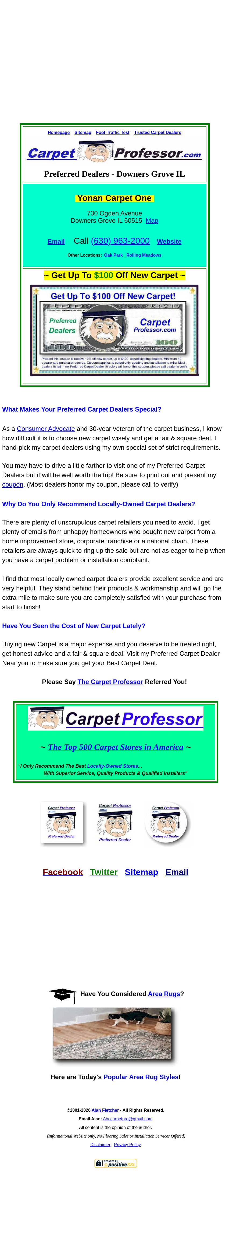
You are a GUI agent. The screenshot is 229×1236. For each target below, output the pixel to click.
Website (169, 241)
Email (56, 241)
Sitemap (82, 132)
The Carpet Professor (110, 681)
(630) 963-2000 (120, 241)
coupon (12, 484)
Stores (130, 766)
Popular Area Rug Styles (140, 1077)
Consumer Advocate (46, 428)
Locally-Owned (105, 766)
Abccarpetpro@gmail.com (127, 1119)
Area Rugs (164, 993)
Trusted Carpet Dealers (157, 132)
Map (152, 220)
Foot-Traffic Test (112, 132)
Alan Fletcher (105, 1110)
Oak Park (113, 255)
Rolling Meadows (144, 255)
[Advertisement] (102, 56)
